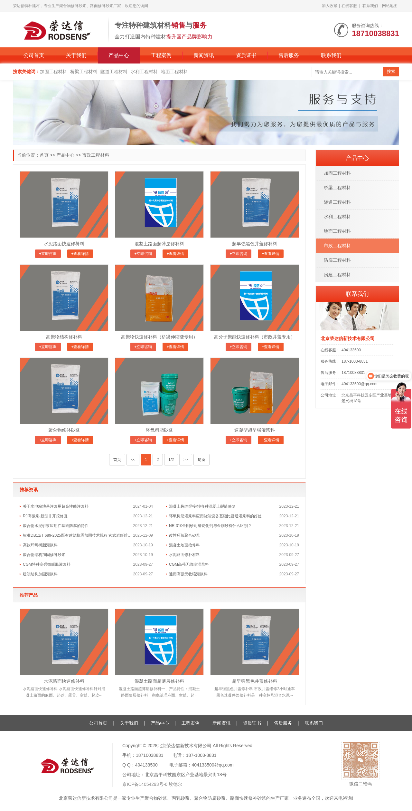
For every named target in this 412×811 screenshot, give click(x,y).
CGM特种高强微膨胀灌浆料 (46, 564)
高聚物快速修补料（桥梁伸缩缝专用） (159, 336)
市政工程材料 (95, 155)
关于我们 (76, 55)
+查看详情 (80, 253)
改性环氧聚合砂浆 (184, 535)
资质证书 (246, 55)
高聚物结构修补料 (64, 336)
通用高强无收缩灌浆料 (188, 574)
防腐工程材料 (337, 260)
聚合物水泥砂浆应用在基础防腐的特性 (56, 525)
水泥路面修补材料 (184, 554)
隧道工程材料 (113, 71)
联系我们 (370, 6)
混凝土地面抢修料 (184, 545)
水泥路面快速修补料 (64, 243)
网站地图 (390, 6)
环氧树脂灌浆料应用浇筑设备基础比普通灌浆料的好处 (215, 516)
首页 (44, 155)
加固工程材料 (53, 71)
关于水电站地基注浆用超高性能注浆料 (56, 506)
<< (133, 459)
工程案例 (161, 55)
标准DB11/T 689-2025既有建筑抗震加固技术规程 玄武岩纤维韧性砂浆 (78, 535)
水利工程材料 (144, 71)
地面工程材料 (174, 71)
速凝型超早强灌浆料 (254, 430)
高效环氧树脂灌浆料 (40, 545)
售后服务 (288, 55)
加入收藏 (329, 6)
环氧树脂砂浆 (159, 430)
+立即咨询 (48, 253)
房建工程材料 (337, 274)
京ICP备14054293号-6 (144, 784)
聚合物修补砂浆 (64, 430)
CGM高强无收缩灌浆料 (189, 564)
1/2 (171, 459)
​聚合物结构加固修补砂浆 (44, 554)
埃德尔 (175, 784)
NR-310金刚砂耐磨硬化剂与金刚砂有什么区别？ (210, 525)
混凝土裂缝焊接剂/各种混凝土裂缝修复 (202, 506)
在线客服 (349, 6)
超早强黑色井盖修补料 (254, 243)
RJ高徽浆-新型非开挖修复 (45, 516)
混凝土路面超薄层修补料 (159, 243)
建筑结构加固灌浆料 (40, 574)
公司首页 (33, 55)
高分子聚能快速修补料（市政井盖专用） (254, 336)
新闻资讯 (203, 55)
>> (185, 459)
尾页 (201, 459)
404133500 (351, 350)
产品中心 (118, 55)
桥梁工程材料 (83, 71)
